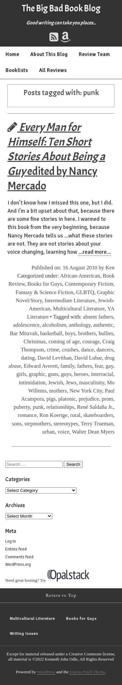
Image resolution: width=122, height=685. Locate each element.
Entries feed (16, 549)
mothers (58, 391)
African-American (80, 276)
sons (17, 424)
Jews (71, 382)
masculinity (91, 382)
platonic (67, 399)
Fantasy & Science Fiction (45, 292)
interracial (102, 374)
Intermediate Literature (70, 300)
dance (87, 350)
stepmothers (37, 424)
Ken (110, 267)
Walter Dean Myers (93, 432)
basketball (51, 333)
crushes (70, 350)
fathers (84, 366)
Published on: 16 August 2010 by (69, 267)
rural (75, 415)
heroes (81, 374)
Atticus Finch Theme (87, 671)
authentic (103, 325)
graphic (37, 374)
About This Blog (49, 54)
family (68, 366)
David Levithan (54, 358)
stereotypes (65, 424)
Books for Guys (45, 284)
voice (63, 432)
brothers (87, 333)
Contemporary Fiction (89, 284)
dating (28, 358)
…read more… (94, 252)
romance (27, 415)
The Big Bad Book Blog (61, 8)
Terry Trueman (97, 424)
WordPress (46, 671)
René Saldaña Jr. (95, 407)
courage (91, 341)
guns (53, 374)
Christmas (35, 341)
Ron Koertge (53, 415)
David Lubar (88, 358)
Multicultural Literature (79, 309)
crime (53, 350)
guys (66, 374)
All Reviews (53, 70)
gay (109, 366)
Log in (10, 541)
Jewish (55, 382)
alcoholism (54, 325)
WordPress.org (18, 564)
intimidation (32, 382)
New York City (86, 391)
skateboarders (98, 415)
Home (12, 54)
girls (21, 374)
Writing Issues (24, 633)
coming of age (64, 341)
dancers (105, 350)
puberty (22, 407)
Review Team (94, 54)
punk (38, 407)
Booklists (17, 70)
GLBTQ (85, 292)
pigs (51, 399)
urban (48, 432)
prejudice (89, 399)
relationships (60, 407)
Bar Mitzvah (23, 333)
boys (70, 333)
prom (107, 399)
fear (99, 366)
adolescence (26, 325)
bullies (106, 333)
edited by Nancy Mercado (56, 156)
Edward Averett (41, 366)
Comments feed (19, 557)
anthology (79, 325)
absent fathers (98, 317)
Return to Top (61, 595)
